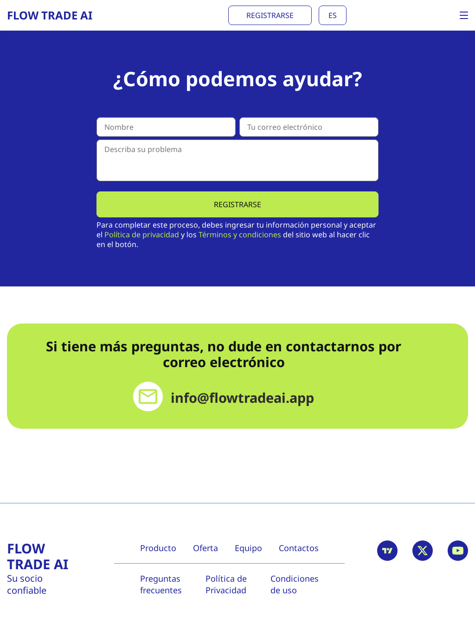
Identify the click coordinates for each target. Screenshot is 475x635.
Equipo (248, 547)
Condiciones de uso (294, 584)
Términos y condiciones (240, 234)
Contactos (299, 547)
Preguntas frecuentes (161, 584)
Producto (158, 547)
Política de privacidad (141, 234)
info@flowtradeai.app (242, 398)
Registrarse (270, 15)
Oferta (205, 547)
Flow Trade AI (37, 556)
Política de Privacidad (226, 584)
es (332, 15)
